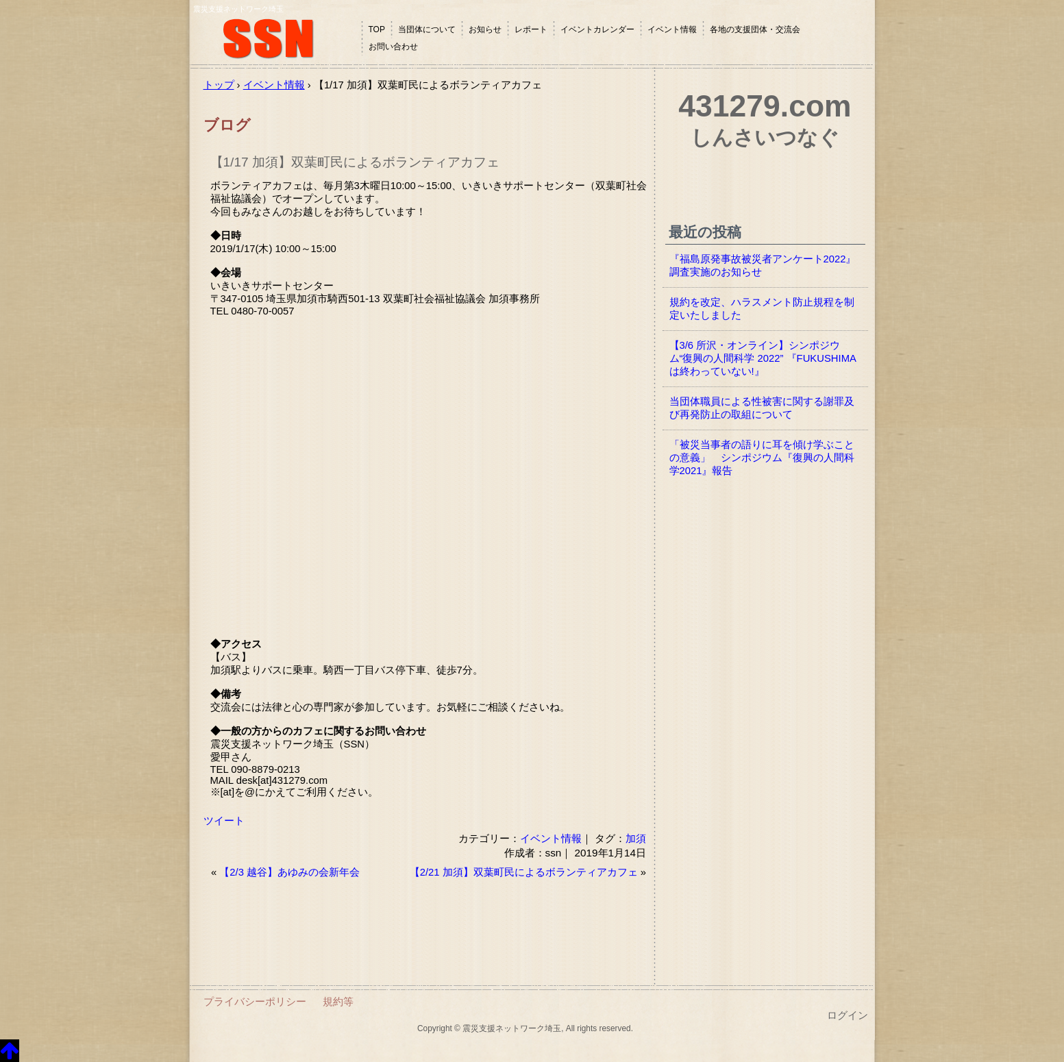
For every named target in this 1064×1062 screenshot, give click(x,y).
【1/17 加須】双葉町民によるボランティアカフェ (354, 162)
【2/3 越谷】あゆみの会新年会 (289, 872)
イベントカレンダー (597, 29)
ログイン (847, 1015)
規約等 (338, 1001)
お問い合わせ (393, 46)
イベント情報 (672, 29)
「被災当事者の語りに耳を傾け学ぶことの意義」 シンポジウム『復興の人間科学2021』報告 (761, 457)
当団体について (427, 29)
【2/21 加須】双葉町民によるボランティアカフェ (524, 872)
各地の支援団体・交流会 (755, 29)
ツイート (224, 820)
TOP (377, 29)
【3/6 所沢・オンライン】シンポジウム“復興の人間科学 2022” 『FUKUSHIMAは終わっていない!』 (762, 358)
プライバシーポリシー (254, 1001)
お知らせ (485, 29)
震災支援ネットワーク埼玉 (275, 39)
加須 (636, 838)
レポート (531, 29)
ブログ (227, 125)
